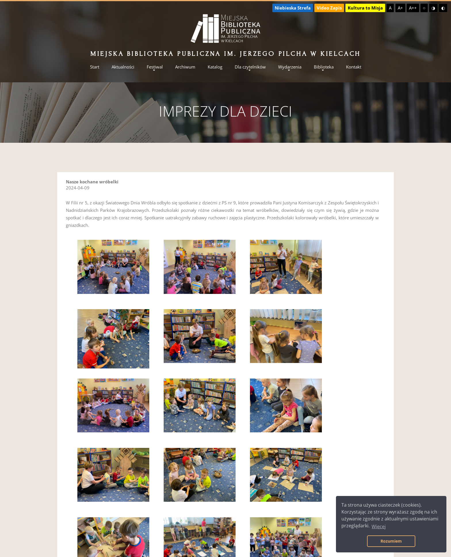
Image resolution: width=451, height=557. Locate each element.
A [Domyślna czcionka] (390, 8)
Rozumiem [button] (391, 541)
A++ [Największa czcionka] (413, 8)
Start (94, 67)
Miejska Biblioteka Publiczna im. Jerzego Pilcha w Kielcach (225, 54)
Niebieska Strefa (293, 8)
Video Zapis (329, 8)
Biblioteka (324, 67)
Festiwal (155, 67)
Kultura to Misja (365, 8)
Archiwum (185, 67)
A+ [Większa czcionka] (400, 8)
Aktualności (123, 67)
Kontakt (353, 67)
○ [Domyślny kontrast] (424, 8)
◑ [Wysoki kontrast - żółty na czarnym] (433, 8)
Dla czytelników (250, 67)
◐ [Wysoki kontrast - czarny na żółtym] (443, 8)
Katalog (215, 67)
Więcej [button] (379, 526)
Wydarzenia (289, 67)
